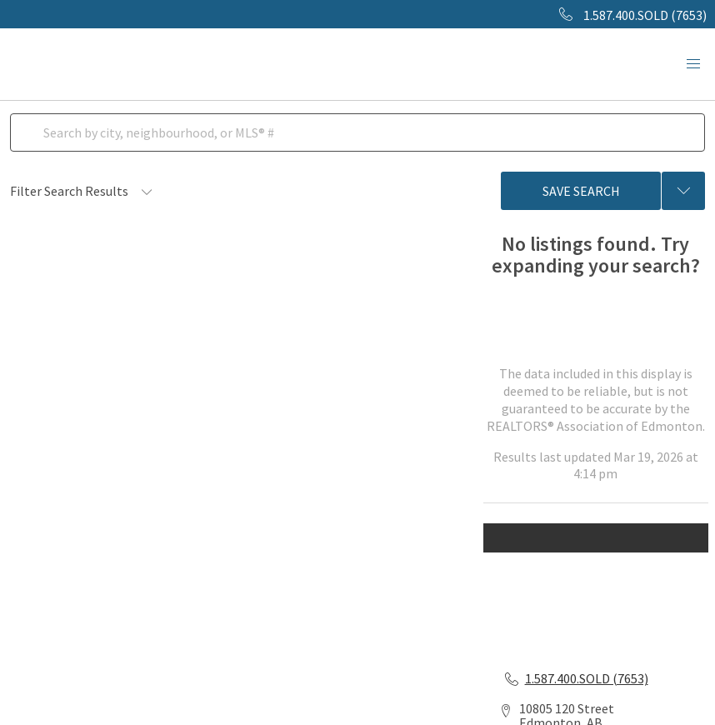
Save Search (581, 190)
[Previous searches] (683, 191)
